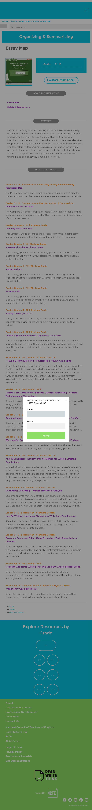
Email (30, 422)
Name (30, 410)
